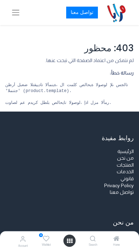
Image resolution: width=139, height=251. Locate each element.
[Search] (93, 239)
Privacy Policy (119, 185)
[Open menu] (69, 241)
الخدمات (125, 171)
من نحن (125, 158)
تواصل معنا (82, 12)
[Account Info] (23, 239)
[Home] (116, 239)
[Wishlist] (46, 239)
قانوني (127, 178)
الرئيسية (125, 151)
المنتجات (125, 165)
